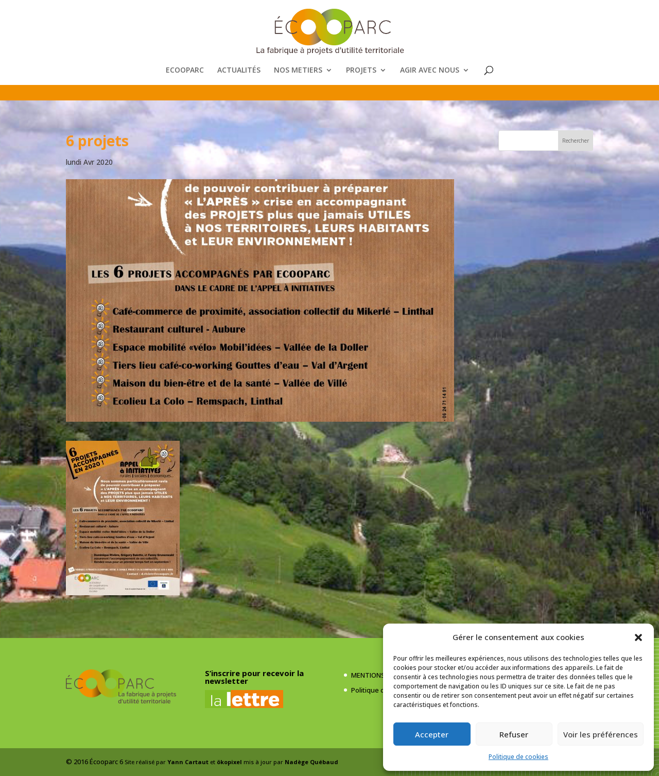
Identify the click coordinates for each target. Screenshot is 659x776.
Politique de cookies (518, 756)
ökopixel (229, 762)
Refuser (513, 734)
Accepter (431, 734)
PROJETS (361, 70)
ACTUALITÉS (239, 70)
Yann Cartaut (188, 762)
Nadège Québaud (311, 762)
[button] (638, 637)
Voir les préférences (600, 734)
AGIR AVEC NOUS (429, 70)
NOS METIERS (298, 70)
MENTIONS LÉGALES (382, 675)
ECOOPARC (185, 70)
